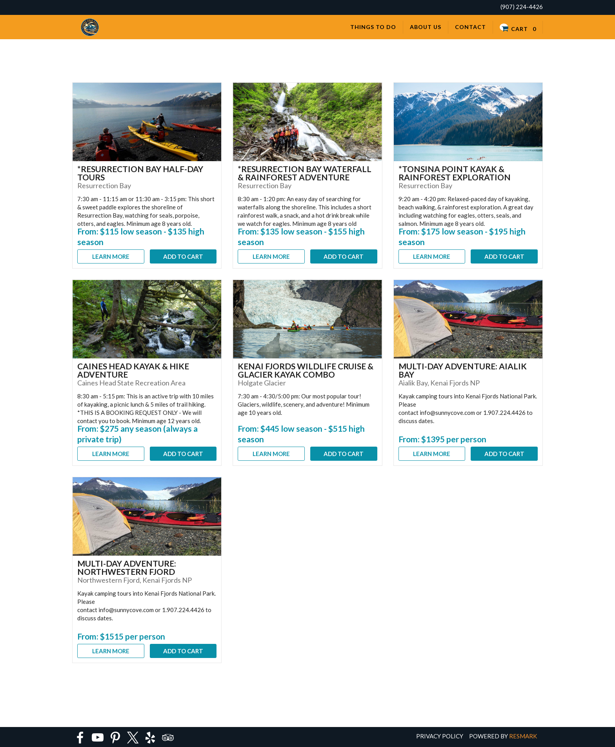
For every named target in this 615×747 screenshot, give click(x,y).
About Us (425, 27)
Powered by (503, 736)
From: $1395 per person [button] (442, 439)
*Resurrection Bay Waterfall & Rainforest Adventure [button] (304, 173)
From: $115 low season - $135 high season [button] (140, 236)
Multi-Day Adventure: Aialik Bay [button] (462, 370)
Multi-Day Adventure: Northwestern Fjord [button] (126, 567)
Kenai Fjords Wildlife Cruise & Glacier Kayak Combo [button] (305, 370)
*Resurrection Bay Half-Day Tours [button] (140, 173)
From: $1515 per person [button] (121, 636)
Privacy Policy (439, 736)
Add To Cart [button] (183, 256)
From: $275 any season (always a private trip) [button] (137, 433)
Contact (470, 27)
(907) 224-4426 (521, 6)
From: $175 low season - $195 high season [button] (462, 236)
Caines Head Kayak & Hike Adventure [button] (133, 370)
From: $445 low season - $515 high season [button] (301, 433)
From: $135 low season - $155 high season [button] (301, 236)
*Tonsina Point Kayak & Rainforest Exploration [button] (454, 173)
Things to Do (373, 27)
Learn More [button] (110, 256)
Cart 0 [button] (518, 28)
